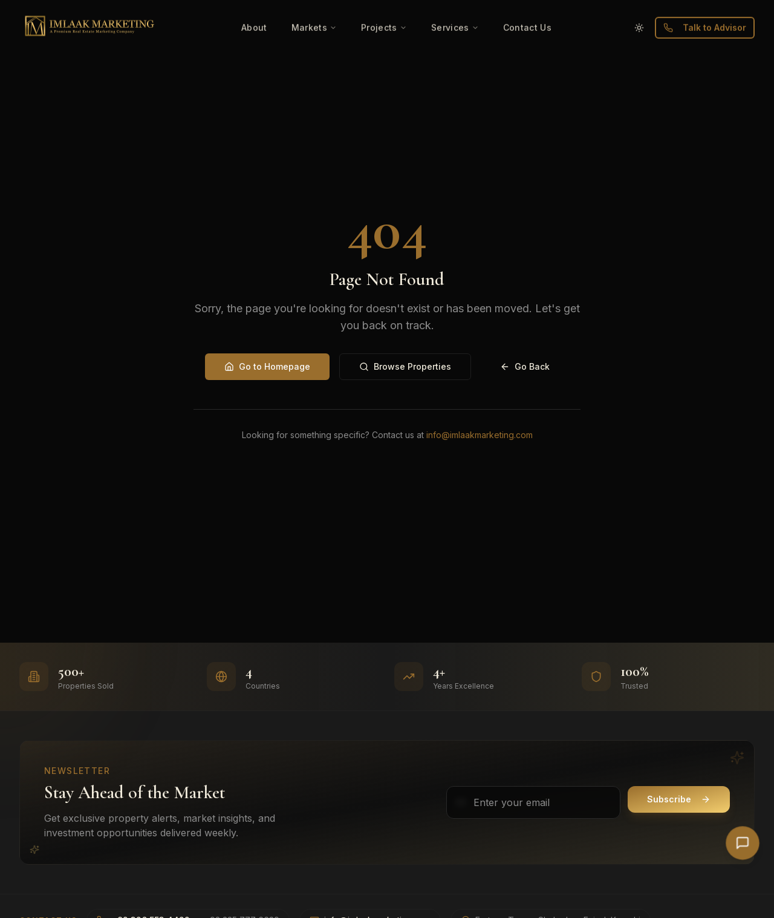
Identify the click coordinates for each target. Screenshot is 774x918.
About (254, 7)
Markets (314, 7)
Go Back (525, 366)
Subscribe (679, 799)
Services (455, 7)
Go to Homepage (267, 366)
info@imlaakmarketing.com (479, 435)
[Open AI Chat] (743, 843)
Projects (384, 7)
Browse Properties (405, 366)
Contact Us (527, 7)
